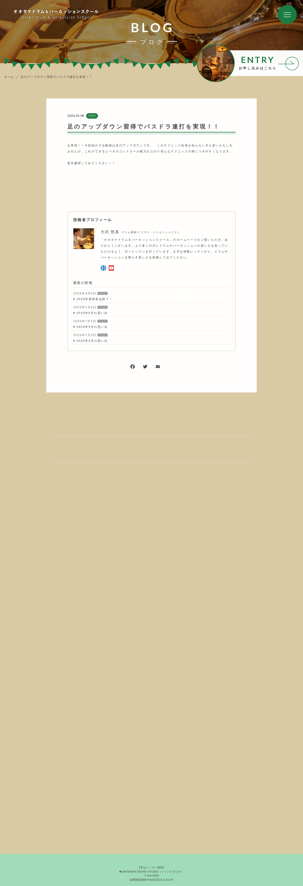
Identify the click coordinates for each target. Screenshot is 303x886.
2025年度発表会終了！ (94, 299)
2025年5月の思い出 (92, 327)
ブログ (92, 116)
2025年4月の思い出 (92, 341)
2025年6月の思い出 (92, 313)
